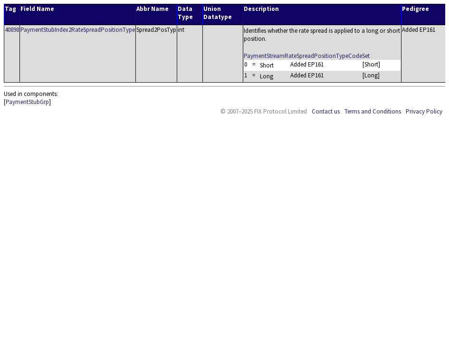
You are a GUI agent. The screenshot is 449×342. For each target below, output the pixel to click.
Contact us (326, 111)
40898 (12, 30)
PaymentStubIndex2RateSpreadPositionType (77, 30)
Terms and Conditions (372, 111)
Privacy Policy (424, 111)
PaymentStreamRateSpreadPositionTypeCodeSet (307, 56)
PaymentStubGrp (27, 102)
